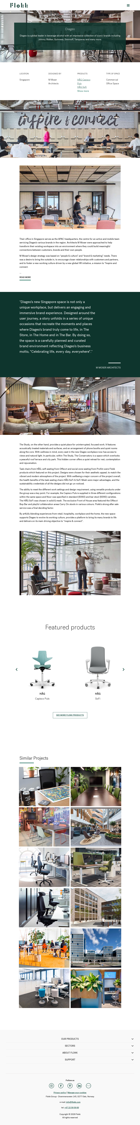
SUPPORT (99, 1059)
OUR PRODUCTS (97, 1039)
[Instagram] (51, 1085)
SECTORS (99, 1046)
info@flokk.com (73, 1102)
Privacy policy (60, 1092)
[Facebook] (60, 1085)
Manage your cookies (77, 1092)
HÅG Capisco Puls (83, 81)
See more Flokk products (70, 715)
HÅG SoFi (82, 87)
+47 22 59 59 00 (71, 1107)
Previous (17, 669)
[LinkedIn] (79, 1085)
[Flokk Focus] (88, 1085)
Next (123, 669)
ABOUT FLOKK (98, 1053)
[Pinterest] (70, 1085)
